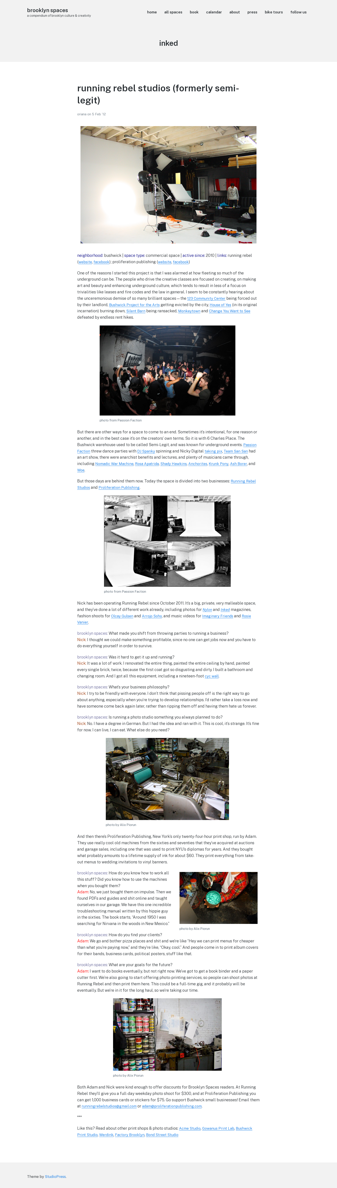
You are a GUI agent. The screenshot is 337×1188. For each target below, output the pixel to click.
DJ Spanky (147, 451)
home (152, 12)
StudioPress (55, 1176)
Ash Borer (247, 463)
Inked (226, 609)
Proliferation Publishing (122, 487)
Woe (89, 470)
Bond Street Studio (167, 1134)
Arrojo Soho (154, 616)
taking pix (215, 451)
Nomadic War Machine (115, 463)
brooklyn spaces (49, 10)
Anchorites (205, 463)
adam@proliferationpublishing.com (179, 1106)
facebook (103, 261)
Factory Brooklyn (132, 1134)
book (194, 12)
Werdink (108, 1134)
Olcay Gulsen (123, 616)
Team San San (239, 451)
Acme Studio (191, 1128)
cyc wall (212, 676)
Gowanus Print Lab (221, 1128)
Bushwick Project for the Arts (136, 304)
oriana (82, 114)
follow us (298, 12)
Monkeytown (206, 311)
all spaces (173, 12)
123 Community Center (207, 298)
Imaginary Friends (222, 616)
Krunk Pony (227, 463)
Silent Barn (151, 311)
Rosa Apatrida (151, 463)
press (252, 12)
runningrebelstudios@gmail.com (111, 1106)
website (86, 261)
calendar (214, 12)
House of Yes (225, 304)
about (234, 12)
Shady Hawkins (179, 463)
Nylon (208, 609)
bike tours (274, 12)
